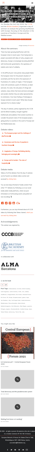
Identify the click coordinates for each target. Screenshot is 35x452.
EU (7, 297)
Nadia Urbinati (21, 303)
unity (23, 312)
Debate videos (14, 39)
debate (27, 291)
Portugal (3, 309)
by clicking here (11, 179)
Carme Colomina (13, 291)
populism (29, 306)
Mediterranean (4, 303)
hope (27, 297)
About (4, 39)
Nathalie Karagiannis (6, 306)
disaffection (4, 294)
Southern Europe (24, 309)
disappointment (11, 294)
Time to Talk (18, 312)
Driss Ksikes (19, 294)
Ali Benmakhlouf (12, 288)
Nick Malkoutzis (15, 306)
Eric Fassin (3, 297)
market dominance (25, 300)
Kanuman (31, 45)
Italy (9, 300)
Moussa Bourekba (12, 303)
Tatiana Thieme (4, 312)
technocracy (12, 312)
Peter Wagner (23, 306)
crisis (23, 291)
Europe (10, 297)
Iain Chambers (4, 300)
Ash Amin (19, 288)
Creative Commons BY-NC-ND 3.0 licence (19, 434)
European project (17, 297)
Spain (30, 309)
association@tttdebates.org (17, 443)
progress (8, 309)
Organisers (26, 39)
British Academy (13, 26)
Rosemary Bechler (15, 309)
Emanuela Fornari (27, 294)
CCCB (30, 24)
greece (23, 297)
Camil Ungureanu (5, 291)
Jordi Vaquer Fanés (16, 300)
